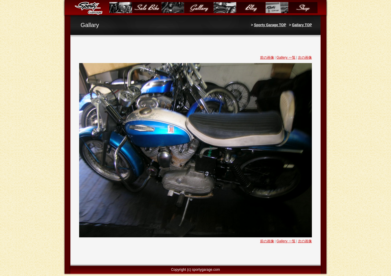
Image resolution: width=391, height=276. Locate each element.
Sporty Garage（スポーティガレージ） (89, 8)
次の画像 (305, 57)
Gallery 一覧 (285, 57)
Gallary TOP (302, 25)
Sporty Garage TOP (270, 25)
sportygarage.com (206, 270)
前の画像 (267, 57)
